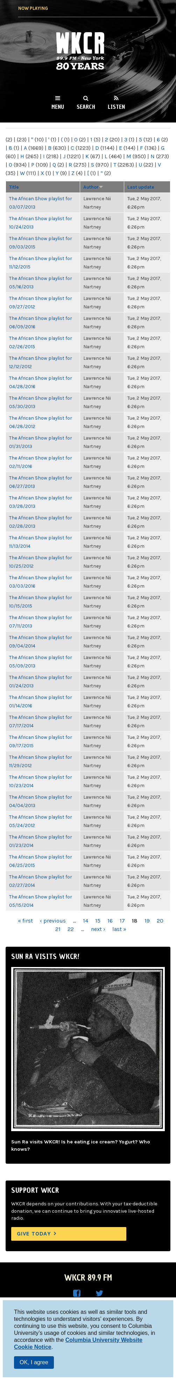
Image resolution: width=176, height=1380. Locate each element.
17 (122, 920)
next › (98, 929)
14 (85, 920)
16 (110, 920)
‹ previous (53, 920)
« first (25, 920)
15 (97, 920)
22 (71, 929)
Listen (116, 107)
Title (14, 187)
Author (93, 187)
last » (119, 929)
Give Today (34, 1233)
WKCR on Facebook (77, 1293)
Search (86, 107)
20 (160, 920)
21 (58, 929)
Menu (57, 107)
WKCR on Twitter (99, 1293)
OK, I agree (34, 1362)
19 (147, 920)
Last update (140, 187)
